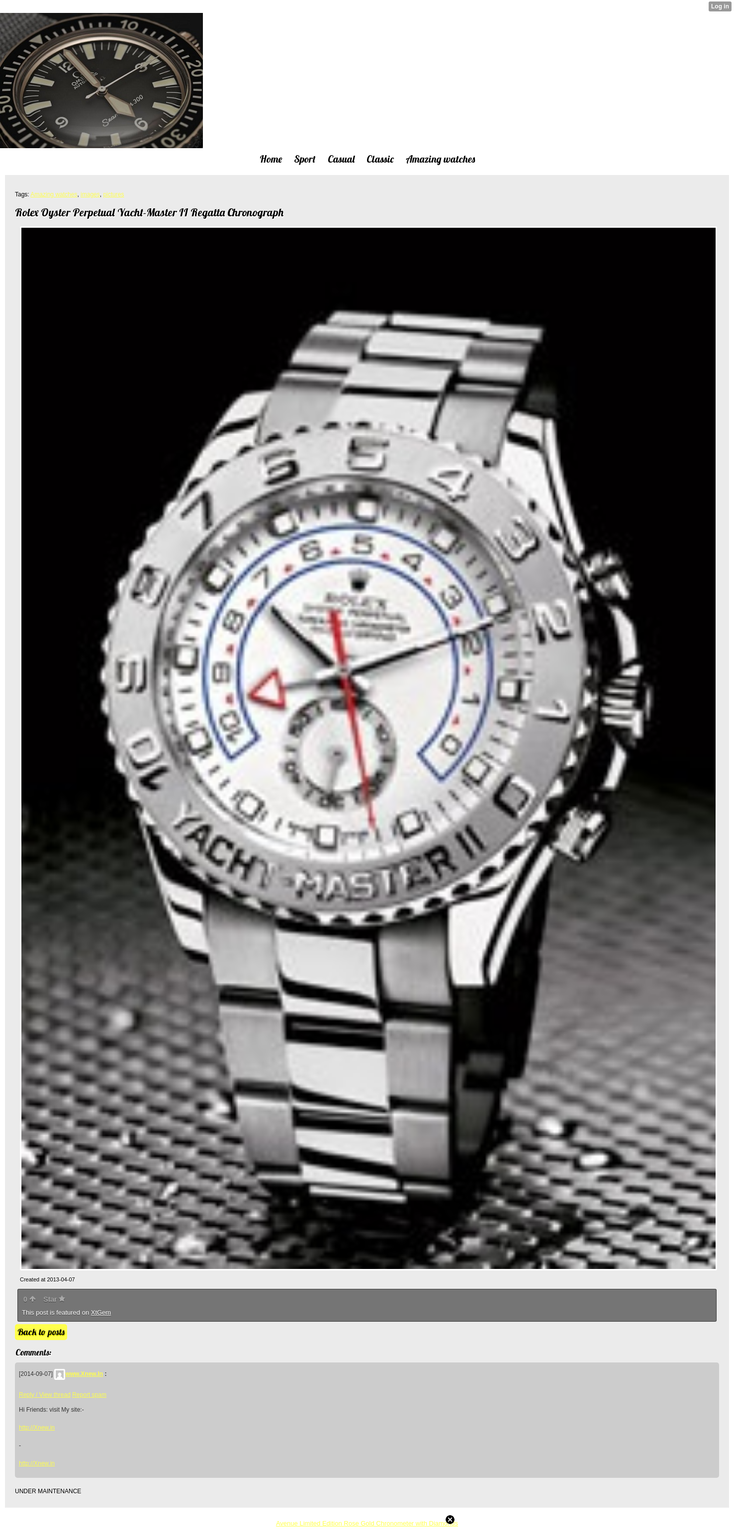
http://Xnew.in (37, 1427)
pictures (113, 194)
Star (54, 1299)
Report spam (89, 1394)
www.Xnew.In (78, 1373)
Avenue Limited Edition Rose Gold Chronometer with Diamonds (367, 1523)
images (90, 194)
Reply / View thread (45, 1394)
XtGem (101, 1312)
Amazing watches (53, 194)
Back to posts (41, 1332)
